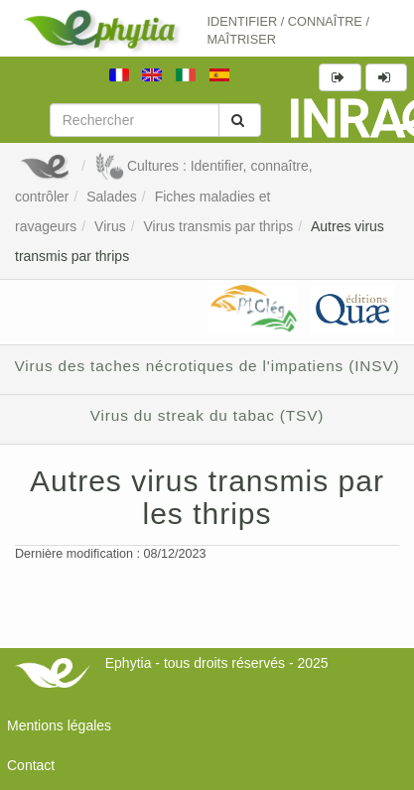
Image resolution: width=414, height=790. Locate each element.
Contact (31, 765)
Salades (111, 196)
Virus (110, 226)
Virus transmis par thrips (218, 226)
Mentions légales (59, 725)
